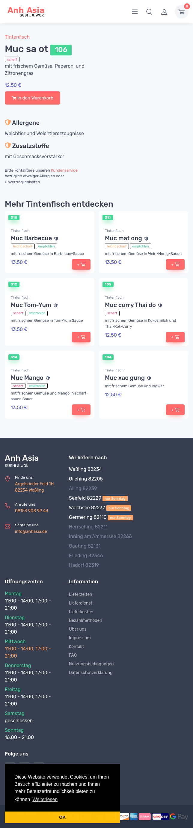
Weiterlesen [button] (45, 799)
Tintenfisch (17, 37)
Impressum (80, 637)
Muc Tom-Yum (31, 305)
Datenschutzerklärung (91, 672)
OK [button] (62, 817)
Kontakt (76, 646)
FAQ (73, 655)
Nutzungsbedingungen (91, 664)
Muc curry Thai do (130, 305)
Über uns (77, 629)
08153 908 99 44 (31, 510)
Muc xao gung (125, 377)
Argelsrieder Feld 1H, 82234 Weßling (35, 487)
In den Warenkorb (32, 98)
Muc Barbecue (31, 238)
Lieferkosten (81, 611)
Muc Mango (27, 377)
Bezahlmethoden (85, 620)
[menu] (134, 11)
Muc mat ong (123, 238)
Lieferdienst (80, 603)
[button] (149, 12)
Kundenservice (64, 170)
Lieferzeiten (80, 594)
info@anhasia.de (31, 531)
